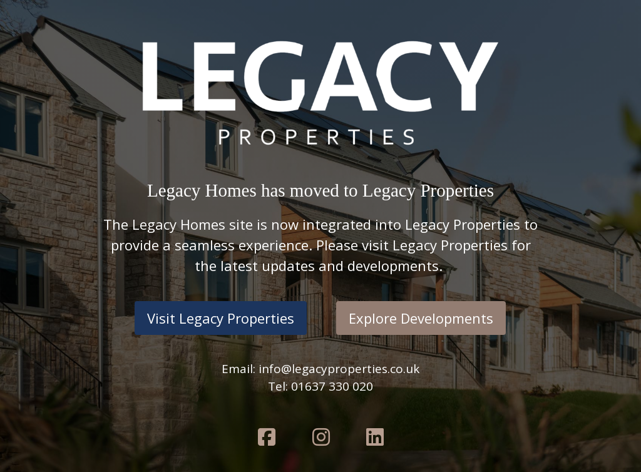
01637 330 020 (332, 386)
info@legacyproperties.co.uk (339, 369)
